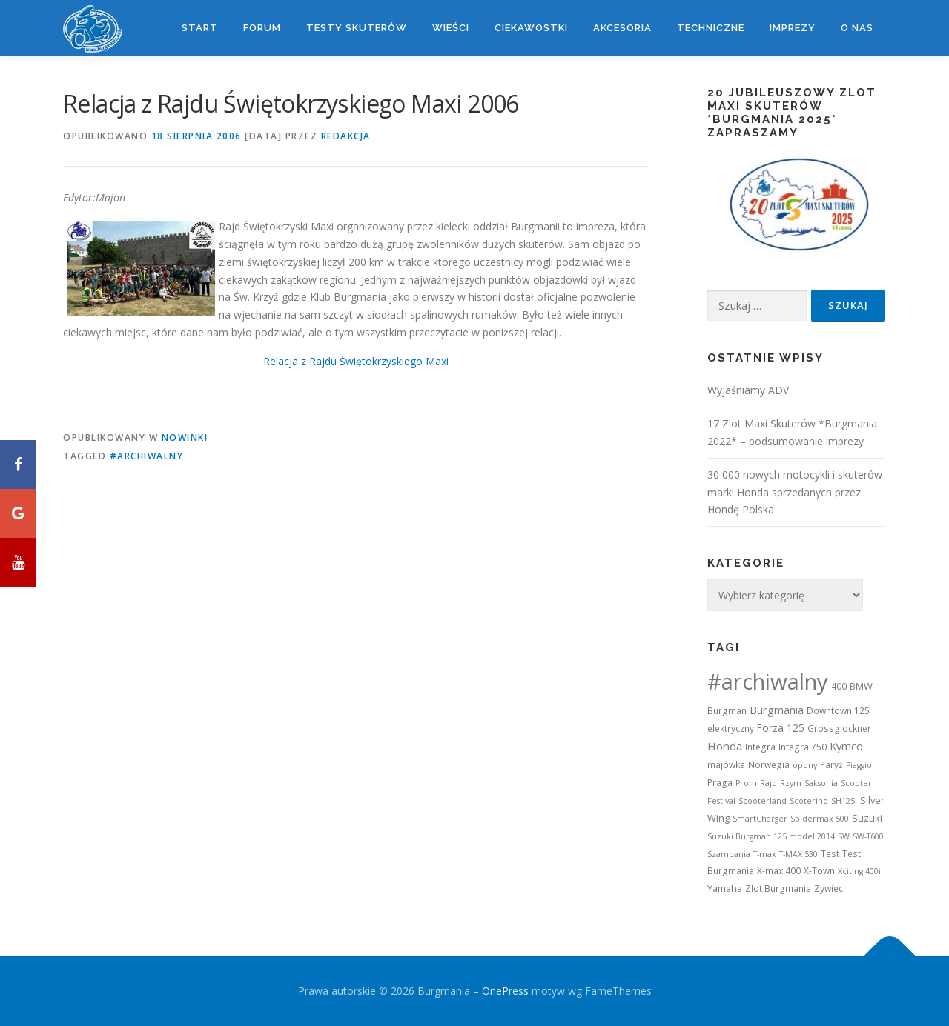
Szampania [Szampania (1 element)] (728, 854)
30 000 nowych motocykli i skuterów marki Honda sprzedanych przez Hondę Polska (794, 492)
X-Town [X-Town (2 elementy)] (819, 871)
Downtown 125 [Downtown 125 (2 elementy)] (838, 710)
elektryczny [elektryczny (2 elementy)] (730, 728)
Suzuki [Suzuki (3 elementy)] (867, 818)
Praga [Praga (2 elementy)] (720, 782)
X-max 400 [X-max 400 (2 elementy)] (779, 871)
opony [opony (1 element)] (805, 765)
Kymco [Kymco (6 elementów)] (846, 746)
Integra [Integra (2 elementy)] (760, 747)
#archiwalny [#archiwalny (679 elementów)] (767, 681)
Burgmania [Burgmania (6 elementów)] (777, 709)
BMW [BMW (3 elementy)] (861, 686)
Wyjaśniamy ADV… (752, 390)
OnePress (505, 991)
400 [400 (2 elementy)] (839, 686)
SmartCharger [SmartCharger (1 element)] (760, 818)
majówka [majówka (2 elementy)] (726, 765)
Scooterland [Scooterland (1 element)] (762, 801)
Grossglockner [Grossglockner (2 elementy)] (839, 728)
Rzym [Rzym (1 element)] (790, 783)
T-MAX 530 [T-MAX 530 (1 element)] (798, 854)
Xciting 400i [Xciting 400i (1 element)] (859, 871)
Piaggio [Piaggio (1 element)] (859, 765)
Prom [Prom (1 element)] (746, 783)
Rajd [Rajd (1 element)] (768, 783)
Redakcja (346, 136)
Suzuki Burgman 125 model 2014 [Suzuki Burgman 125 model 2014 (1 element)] (771, 836)
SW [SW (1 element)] (844, 836)
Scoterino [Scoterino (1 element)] (809, 801)
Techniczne (710, 27)
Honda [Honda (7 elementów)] (724, 746)
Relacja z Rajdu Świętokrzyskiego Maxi (356, 361)
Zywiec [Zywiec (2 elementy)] (828, 888)
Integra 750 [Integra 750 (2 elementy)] (802, 747)
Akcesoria (622, 27)
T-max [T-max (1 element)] (764, 854)
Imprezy (793, 27)
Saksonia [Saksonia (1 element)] (821, 783)
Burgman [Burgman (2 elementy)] (727, 710)
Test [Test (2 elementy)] (830, 853)
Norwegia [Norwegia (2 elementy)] (769, 765)
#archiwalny (147, 456)
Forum (262, 27)
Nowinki (185, 437)
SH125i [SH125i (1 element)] (844, 801)
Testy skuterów (356, 27)
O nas (857, 27)
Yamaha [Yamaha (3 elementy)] (724, 888)
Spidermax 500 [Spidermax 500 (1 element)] (819, 818)
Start (200, 27)
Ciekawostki (531, 27)
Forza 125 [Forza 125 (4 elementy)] (780, 728)
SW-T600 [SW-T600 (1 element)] (868, 836)
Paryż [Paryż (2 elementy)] (831, 765)
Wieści (450, 27)
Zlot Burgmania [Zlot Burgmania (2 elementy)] (778, 888)
